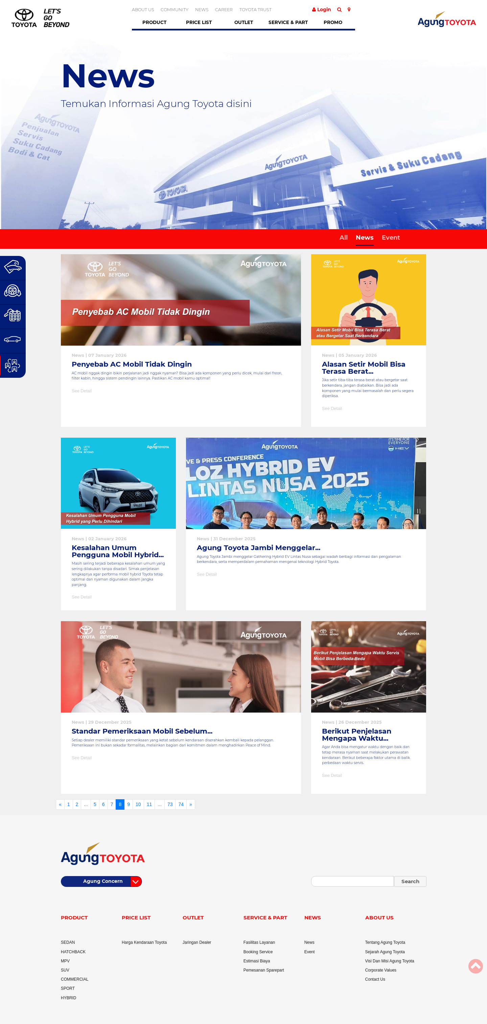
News (365, 237)
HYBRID (68, 998)
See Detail (82, 390)
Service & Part (288, 22)
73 (170, 804)
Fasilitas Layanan (259, 942)
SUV (65, 970)
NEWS (202, 9)
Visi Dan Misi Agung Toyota (389, 961)
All (344, 237)
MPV (65, 961)
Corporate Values (381, 970)
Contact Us (375, 979)
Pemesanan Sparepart (264, 970)
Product (154, 22)
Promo (333, 22)
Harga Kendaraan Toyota (144, 942)
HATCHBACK (73, 952)
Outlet (243, 22)
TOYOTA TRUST (255, 9)
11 (149, 804)
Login (321, 9)
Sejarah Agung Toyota (385, 952)
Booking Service (258, 952)
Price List (199, 22)
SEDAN (68, 942)
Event (391, 237)
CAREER (224, 9)
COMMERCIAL (74, 979)
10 (138, 804)
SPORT (68, 988)
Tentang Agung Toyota (385, 942)
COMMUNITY (174, 9)
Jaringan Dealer (197, 942)
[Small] (352, 881)
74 (181, 804)
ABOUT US (143, 9)
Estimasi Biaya (257, 961)
